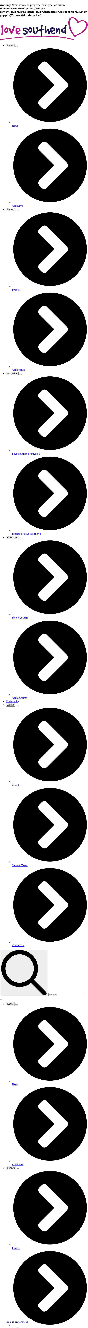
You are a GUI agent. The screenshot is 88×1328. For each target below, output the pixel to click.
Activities (12, 373)
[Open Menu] (1, 40)
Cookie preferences (17, 1321)
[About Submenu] (17, 705)
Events (11, 209)
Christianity (12, 701)
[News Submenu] (16, 46)
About (10, 704)
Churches (12, 537)
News (10, 45)
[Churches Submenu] (21, 538)
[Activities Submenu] (20, 374)
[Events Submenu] (18, 210)
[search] (24, 973)
